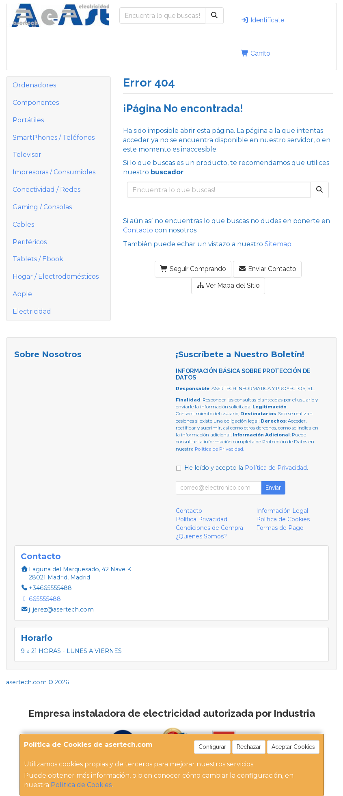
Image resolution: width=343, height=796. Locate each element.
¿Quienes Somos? (201, 536)
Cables (23, 224)
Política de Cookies (81, 785)
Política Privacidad (201, 519)
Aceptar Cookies (293, 747)
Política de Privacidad (219, 449)
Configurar (212, 747)
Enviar (273, 487)
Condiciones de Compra (209, 527)
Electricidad (32, 311)
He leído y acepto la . (246, 467)
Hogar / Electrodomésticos (56, 276)
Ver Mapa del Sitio (228, 285)
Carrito (255, 53)
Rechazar (249, 747)
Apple (22, 294)
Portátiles (28, 120)
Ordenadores (34, 85)
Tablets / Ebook (38, 259)
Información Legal (282, 510)
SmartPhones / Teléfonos (54, 137)
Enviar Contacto (267, 269)
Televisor (27, 154)
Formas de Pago (280, 527)
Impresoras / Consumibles (54, 172)
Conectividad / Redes (46, 189)
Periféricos (30, 242)
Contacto (138, 230)
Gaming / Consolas (42, 207)
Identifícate (262, 20)
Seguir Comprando (193, 269)
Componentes (36, 102)
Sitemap (278, 244)
